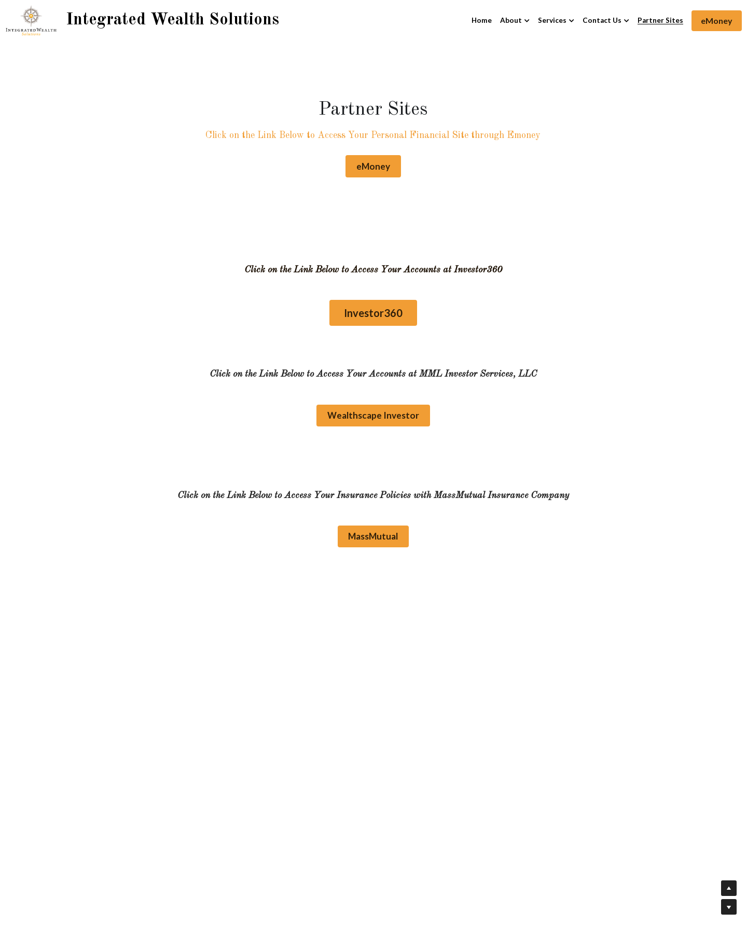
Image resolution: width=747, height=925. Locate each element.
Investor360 (373, 312)
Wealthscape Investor (373, 414)
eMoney (716, 20)
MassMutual (373, 534)
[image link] (31, 20)
